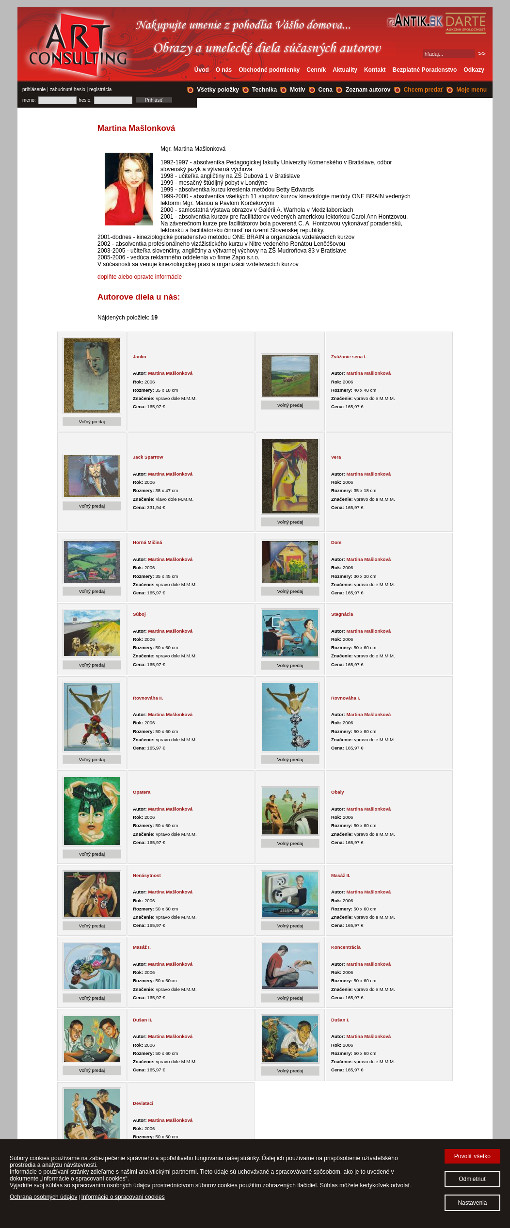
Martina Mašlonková (170, 373)
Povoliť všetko (472, 1156)
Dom (336, 542)
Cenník (316, 69)
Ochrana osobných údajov (43, 1197)
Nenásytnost (147, 875)
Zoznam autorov (368, 89)
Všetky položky (218, 89)
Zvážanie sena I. (349, 356)
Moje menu (471, 89)
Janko (139, 356)
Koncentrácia (346, 947)
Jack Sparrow (148, 457)
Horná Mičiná (147, 542)
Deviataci (143, 1103)
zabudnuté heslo (67, 89)
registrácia (100, 89)
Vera (336, 457)
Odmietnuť (472, 1179)
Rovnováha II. (148, 698)
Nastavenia (472, 1202)
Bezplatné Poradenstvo (425, 69)
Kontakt (375, 69)
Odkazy (473, 69)
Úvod (201, 69)
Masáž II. (340, 875)
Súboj (139, 614)
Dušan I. (340, 1019)
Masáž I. (142, 947)
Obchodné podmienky (269, 69)
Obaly (337, 792)
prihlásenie (34, 89)
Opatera (141, 792)
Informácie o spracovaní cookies (123, 1197)
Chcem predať (424, 89)
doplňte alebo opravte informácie (139, 276)
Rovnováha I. (345, 698)
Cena (326, 89)
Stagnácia (342, 614)
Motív (297, 89)
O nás (224, 69)
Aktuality (345, 69)
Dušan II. (142, 1019)
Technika (264, 89)
